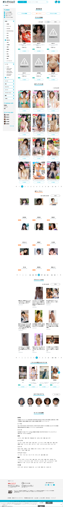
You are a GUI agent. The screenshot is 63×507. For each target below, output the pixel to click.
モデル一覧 (11, 126)
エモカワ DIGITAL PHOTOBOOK (9, 75)
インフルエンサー (52, 461)
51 (52, 186)
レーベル (6, 64)
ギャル (53, 444)
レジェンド (30, 462)
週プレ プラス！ (9, 15)
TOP (3, 5)
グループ (32, 455)
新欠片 (7, 51)
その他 (6, 98)
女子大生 (53, 459)
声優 (46, 459)
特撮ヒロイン (22, 462)
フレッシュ (27, 444)
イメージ (6, 89)
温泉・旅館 (45, 455)
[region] (31, 504)
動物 (43, 467)
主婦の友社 (8, 40)
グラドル (21, 459)
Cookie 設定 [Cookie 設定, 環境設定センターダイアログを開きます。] (41, 502)
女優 (35, 459)
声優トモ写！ (20, 433)
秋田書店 (19, 419)
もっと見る (56, 394)
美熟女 (34, 448)
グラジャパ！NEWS (9, 17)
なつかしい (41, 448)
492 (51, 275)
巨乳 (29, 442)
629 (52, 357)
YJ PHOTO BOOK (29, 425)
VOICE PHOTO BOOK (44, 432)
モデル (41, 459)
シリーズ (6, 81)
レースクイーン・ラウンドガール (26, 461)
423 (30, 275)
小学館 (7, 42)
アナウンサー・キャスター (40, 461)
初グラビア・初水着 (29, 467)
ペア (20, 455)
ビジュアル (7, 86)
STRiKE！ (8, 66)
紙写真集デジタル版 (21, 432)
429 (47, 275)
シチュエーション (8, 92)
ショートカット (42, 442)
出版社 (6, 21)
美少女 (21, 448)
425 (36, 275)
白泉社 (7, 53)
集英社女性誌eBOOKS (22, 427)
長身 (55, 442)
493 (54, 275)
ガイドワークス (9, 26)
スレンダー (22, 442)
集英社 (7, 37)
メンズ (38, 467)
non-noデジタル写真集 (53, 425)
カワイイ (49, 448)
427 (41, 275)
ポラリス (25, 433)
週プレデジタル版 (9, 13)
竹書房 (23, 421)
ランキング (6, 106)
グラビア (8, 77)
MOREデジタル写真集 (45, 425)
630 (55, 357)
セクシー (21, 450)
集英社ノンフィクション (31, 427)
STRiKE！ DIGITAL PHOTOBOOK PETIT (10, 72)
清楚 (27, 450)
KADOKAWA (8, 28)
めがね (40, 438)
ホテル (38, 455)
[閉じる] (61, 504)
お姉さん (27, 448)
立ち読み (24, 51)
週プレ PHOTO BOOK (22, 425)
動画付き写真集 (36, 432)
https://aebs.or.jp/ (16, 492)
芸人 (36, 462)
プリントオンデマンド (52, 432)
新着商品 (5, 105)
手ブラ (21, 467)
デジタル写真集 (8, 12)
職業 (5, 95)
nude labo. (29, 433)
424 (33, 275)
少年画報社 (8, 44)
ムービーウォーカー (9, 60)
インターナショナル (45, 444)
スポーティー (35, 444)
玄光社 (7, 33)
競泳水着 (33, 438)
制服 (27, 438)
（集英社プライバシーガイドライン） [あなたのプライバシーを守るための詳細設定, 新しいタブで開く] (7, 506)
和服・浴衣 (47, 438)
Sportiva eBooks (39, 427)
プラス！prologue (29, 432)
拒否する (49, 502)
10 (48, 186)
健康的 (21, 444)
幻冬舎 (7, 35)
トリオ (25, 455)
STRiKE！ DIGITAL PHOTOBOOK (9, 69)
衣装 (5, 83)
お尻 (34, 442)
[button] (59, 372)
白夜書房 (8, 56)
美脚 (49, 442)
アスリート (42, 462)
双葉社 (7, 58)
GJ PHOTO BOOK (36, 425)
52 (55, 186)
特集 (4, 108)
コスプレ (21, 438)
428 (44, 275)
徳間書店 (8, 49)
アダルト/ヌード (50, 462)
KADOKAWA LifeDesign (10, 30)
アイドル (28, 459)
